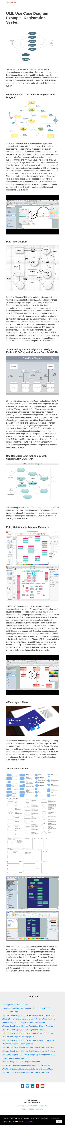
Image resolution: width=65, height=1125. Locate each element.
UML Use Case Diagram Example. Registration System (27, 17)
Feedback (29, 1106)
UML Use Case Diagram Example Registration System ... (24, 1030)
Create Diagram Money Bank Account (16, 1058)
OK (59, 1122)
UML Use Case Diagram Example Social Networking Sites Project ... (28, 1051)
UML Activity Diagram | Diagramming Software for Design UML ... (27, 1065)
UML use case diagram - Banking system (18, 1037)
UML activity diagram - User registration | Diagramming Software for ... (29, 1055)
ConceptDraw (11, 2)
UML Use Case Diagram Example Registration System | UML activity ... (29, 1040)
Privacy (41, 1106)
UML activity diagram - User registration (17, 1044)
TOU (46, 1106)
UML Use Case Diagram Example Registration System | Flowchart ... (29, 1015)
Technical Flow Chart (18, 768)
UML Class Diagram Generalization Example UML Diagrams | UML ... (29, 1047)
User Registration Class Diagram (15, 1005)
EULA (35, 1106)
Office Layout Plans (17, 702)
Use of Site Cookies (25, 1121)
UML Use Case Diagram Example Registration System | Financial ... (28, 1026)
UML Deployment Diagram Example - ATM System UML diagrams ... (28, 1019)
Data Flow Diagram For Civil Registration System (21, 1062)
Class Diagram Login (10, 1012)
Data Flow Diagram (16, 241)
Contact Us (21, 1106)
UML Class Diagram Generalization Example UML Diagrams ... (26, 1072)
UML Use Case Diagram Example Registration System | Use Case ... (29, 1033)
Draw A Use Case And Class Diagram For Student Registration (26, 1008)
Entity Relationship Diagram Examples (27, 527)
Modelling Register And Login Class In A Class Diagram (23, 1022)
